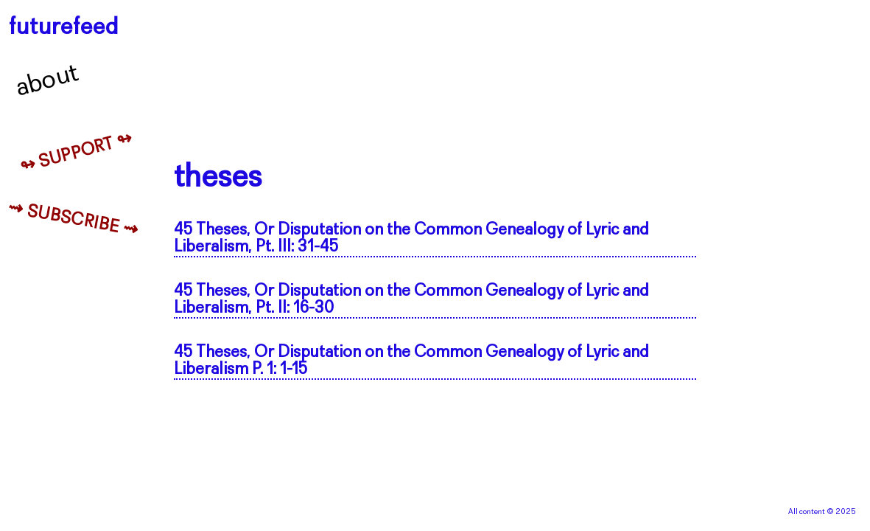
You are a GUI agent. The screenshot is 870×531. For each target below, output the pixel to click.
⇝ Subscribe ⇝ (73, 220)
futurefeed (64, 27)
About (48, 81)
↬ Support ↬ (76, 153)
